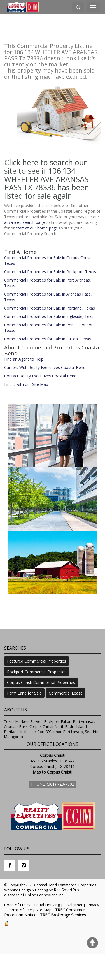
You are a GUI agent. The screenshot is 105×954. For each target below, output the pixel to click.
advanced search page (24, 222)
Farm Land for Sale (24, 693)
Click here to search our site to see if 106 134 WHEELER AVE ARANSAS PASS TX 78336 (46, 174)
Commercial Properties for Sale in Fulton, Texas (47, 339)
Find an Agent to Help (23, 359)
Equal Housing (47, 904)
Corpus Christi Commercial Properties (41, 682)
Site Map (44, 910)
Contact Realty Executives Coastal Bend (40, 376)
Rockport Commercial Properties (36, 671)
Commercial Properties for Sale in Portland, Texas (49, 308)
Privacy (92, 904)
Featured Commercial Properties (36, 661)
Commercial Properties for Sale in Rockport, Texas (50, 271)
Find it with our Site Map (26, 384)
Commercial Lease (66, 693)
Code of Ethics (17, 904)
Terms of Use (19, 910)
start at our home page (37, 228)
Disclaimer (73, 904)
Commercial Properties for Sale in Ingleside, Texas (49, 316)
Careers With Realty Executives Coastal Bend (44, 367)
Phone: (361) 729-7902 (52, 784)
